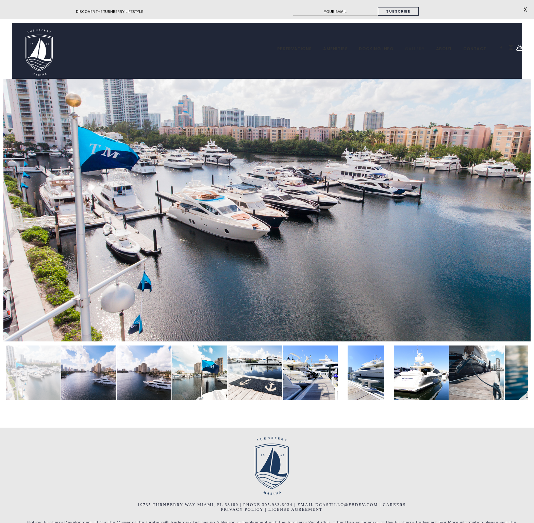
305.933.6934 (278, 504)
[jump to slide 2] (88, 372)
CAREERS (394, 504)
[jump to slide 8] (421, 372)
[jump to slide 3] (144, 372)
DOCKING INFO (376, 49)
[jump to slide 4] (199, 372)
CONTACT (474, 49)
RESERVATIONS (294, 49)
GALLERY (415, 49)
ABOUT (444, 49)
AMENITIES (335, 49)
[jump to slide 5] (255, 372)
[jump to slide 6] (310, 372)
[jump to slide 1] (33, 372)
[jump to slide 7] (365, 372)
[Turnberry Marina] (32, 52)
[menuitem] (294, 49)
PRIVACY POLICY (242, 509)
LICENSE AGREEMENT (295, 509)
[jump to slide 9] (476, 372)
